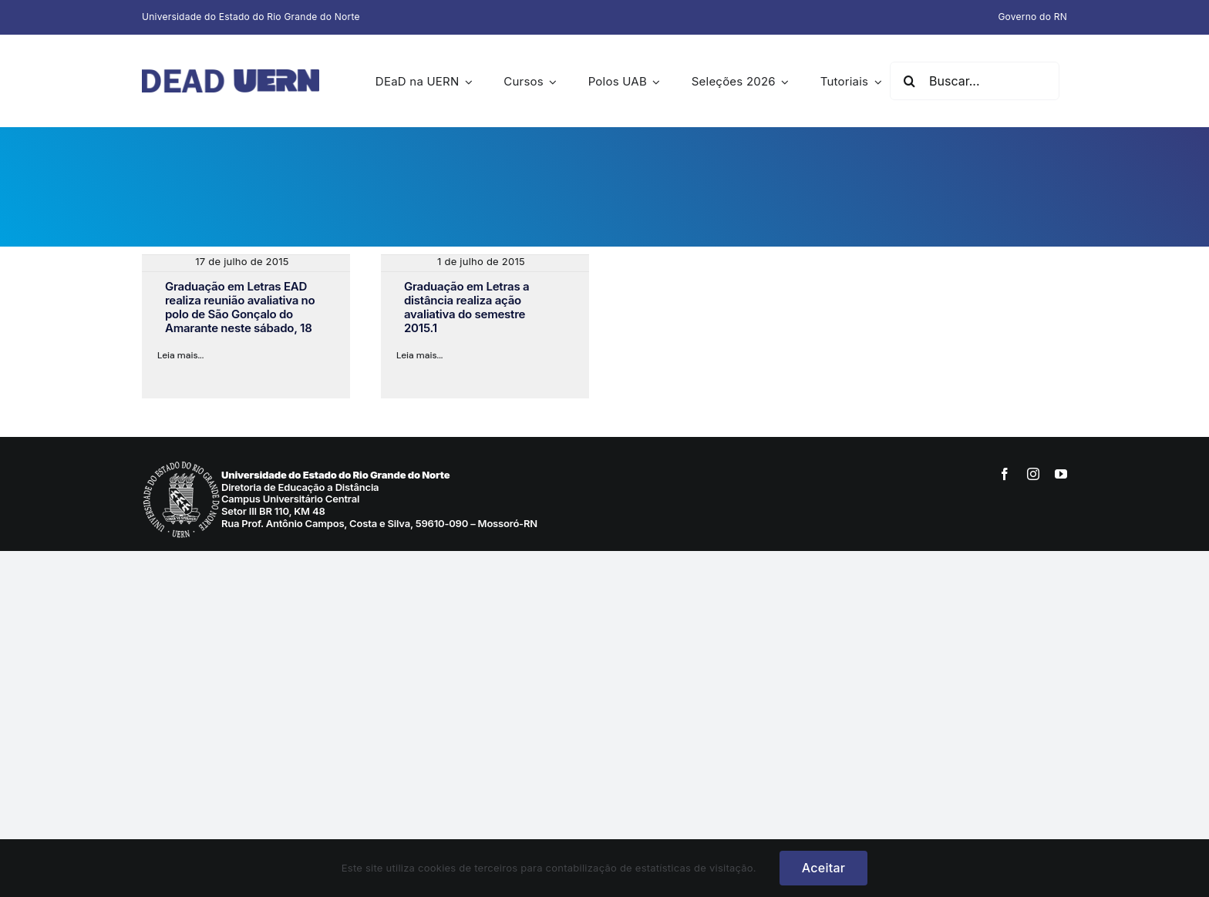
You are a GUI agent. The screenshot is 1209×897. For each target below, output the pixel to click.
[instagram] (1033, 474)
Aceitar (823, 867)
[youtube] (1061, 474)
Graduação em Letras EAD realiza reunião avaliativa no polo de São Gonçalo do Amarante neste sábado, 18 (240, 307)
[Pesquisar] (909, 81)
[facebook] (1005, 474)
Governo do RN (1032, 16)
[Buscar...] (974, 81)
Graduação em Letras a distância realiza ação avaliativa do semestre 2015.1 (466, 307)
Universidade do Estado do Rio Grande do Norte (251, 16)
